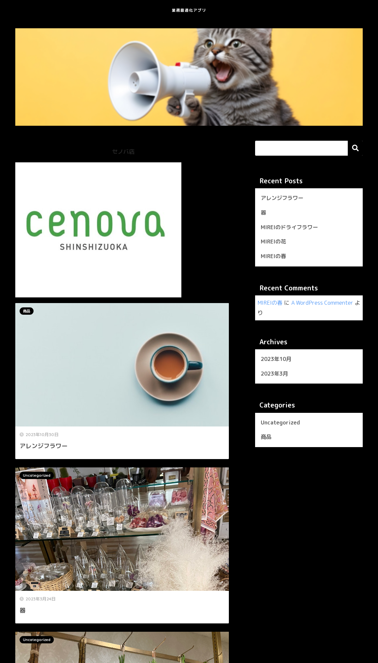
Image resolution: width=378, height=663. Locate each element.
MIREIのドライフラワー (291, 228)
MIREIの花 (274, 243)
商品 (26, 311)
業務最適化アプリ (189, 9)
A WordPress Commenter (325, 304)
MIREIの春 (274, 258)
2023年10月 (277, 361)
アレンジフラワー (283, 198)
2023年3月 (275, 376)
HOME (189, 635)
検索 (355, 148)
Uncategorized (149, 311)
